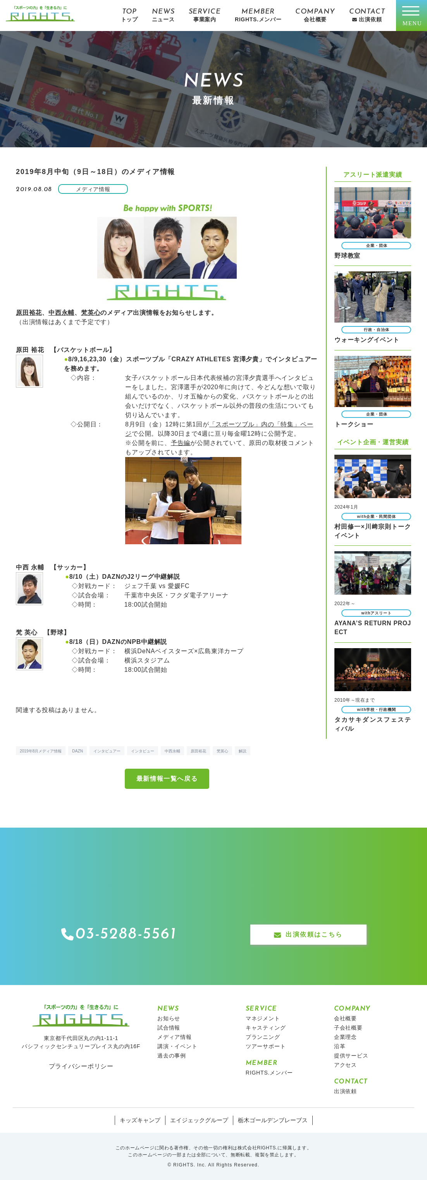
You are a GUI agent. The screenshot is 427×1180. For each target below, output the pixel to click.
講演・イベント (177, 1046)
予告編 (180, 443)
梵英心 (90, 312)
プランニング (263, 1037)
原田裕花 (29, 312)
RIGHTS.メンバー (269, 1073)
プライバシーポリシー (81, 1066)
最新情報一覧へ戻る (167, 778)
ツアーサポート (266, 1046)
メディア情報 (174, 1037)
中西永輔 (61, 312)
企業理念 (345, 1037)
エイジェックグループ (200, 1120)
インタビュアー (107, 751)
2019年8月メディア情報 (41, 751)
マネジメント (263, 1018)
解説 (242, 751)
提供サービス (351, 1055)
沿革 (340, 1046)
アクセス (345, 1065)
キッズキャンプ (144, 1120)
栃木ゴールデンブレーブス (269, 1120)
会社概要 (345, 1018)
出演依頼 (345, 1091)
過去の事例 (171, 1055)
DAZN (77, 751)
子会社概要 (348, 1028)
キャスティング (266, 1028)
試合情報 (168, 1028)
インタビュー (142, 751)
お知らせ (168, 1018)
